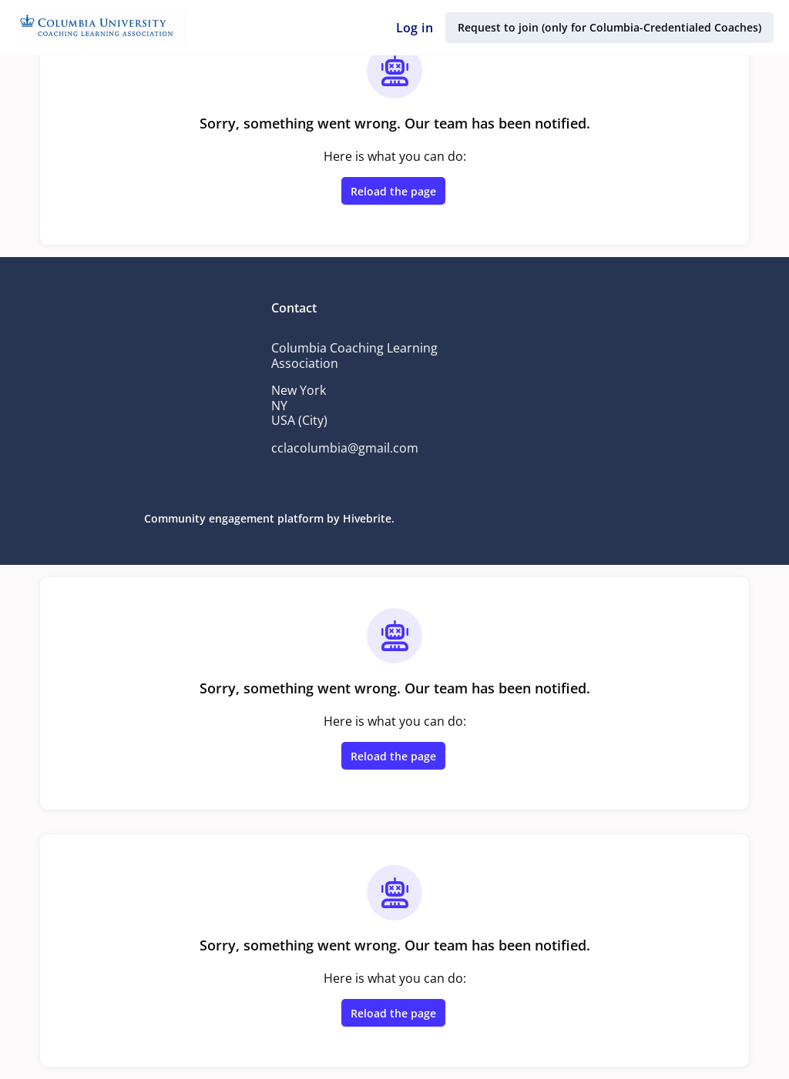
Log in (417, 27)
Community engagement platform (237, 518)
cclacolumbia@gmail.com (345, 448)
